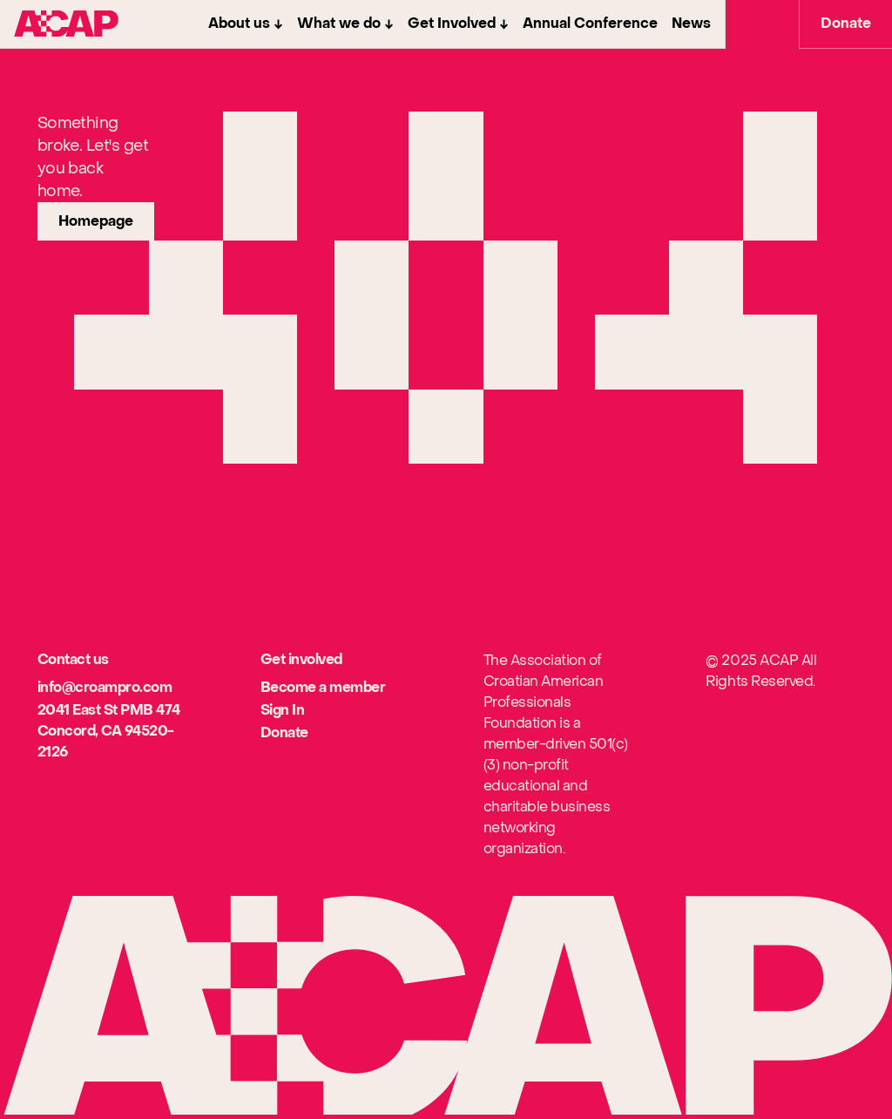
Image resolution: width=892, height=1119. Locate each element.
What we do (339, 23)
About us (239, 23)
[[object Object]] (104, 688)
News (691, 23)
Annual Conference (590, 23)
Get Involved (452, 23)
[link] (95, 221)
